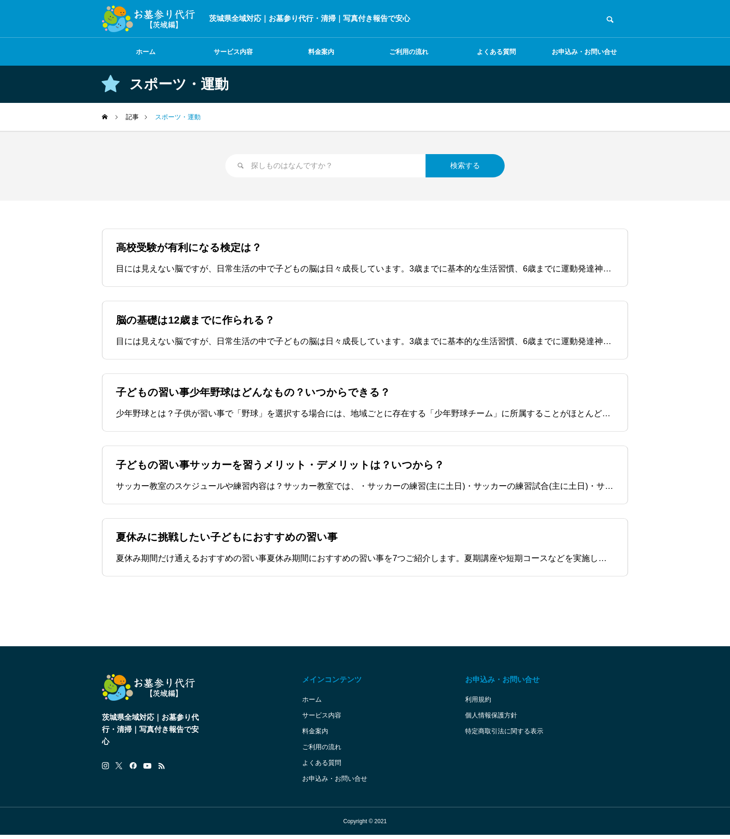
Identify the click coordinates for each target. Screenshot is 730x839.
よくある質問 (496, 51)
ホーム (145, 51)
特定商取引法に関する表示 (504, 734)
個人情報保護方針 (491, 719)
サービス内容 (233, 51)
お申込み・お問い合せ (584, 51)
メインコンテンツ (332, 683)
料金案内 (321, 51)
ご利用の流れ (408, 51)
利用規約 (478, 703)
